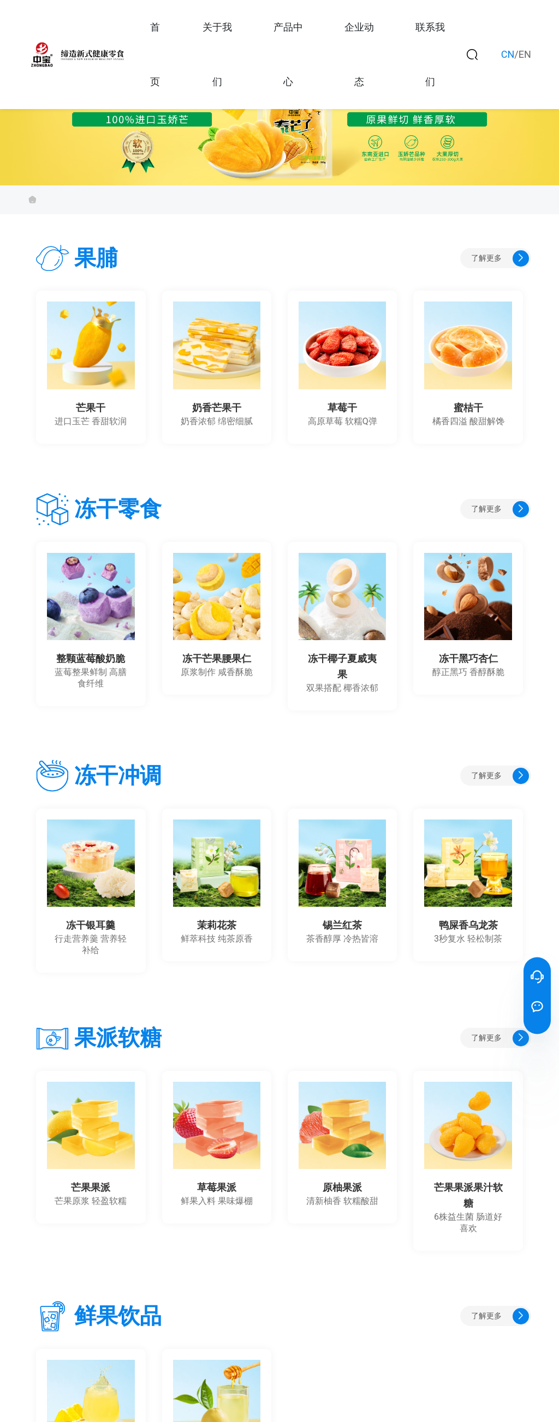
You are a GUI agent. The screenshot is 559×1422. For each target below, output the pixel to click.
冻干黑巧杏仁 (468, 658)
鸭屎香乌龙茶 (468, 925)
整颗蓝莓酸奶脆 (90, 658)
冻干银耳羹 (90, 925)
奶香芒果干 (216, 407)
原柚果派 (342, 1187)
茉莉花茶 (216, 925)
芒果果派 (90, 1187)
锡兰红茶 (342, 925)
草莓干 (342, 407)
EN (525, 54)
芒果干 (90, 407)
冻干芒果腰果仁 (216, 658)
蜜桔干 (468, 407)
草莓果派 (216, 1187)
